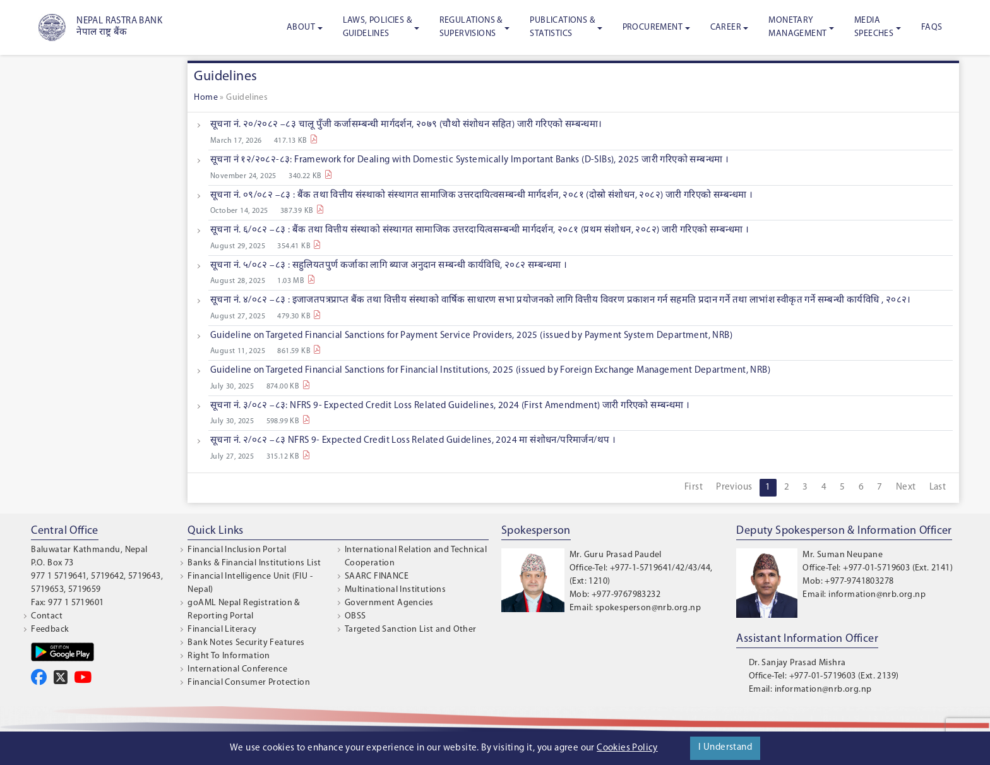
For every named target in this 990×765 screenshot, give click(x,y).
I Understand (725, 747)
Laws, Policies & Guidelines (377, 27)
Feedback (50, 629)
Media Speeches (873, 27)
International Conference (237, 669)
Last (937, 487)
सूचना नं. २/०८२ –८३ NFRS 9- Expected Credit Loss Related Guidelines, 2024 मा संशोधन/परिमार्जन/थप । (413, 440)
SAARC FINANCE (377, 576)
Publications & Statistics (562, 27)
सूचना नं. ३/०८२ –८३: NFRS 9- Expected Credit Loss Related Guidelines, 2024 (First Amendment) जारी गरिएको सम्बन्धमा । (449, 406)
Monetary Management (797, 27)
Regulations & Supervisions (471, 27)
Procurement (653, 27)
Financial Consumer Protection (249, 682)
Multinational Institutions (395, 589)
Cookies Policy (627, 748)
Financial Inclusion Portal (237, 550)
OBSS (355, 616)
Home (206, 97)
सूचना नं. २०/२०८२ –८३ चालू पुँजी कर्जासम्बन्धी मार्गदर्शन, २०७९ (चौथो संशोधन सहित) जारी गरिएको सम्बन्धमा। (406, 125)
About (301, 27)
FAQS (932, 27)
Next (906, 487)
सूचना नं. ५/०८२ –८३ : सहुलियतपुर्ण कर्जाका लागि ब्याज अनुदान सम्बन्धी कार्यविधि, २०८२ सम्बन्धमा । (388, 265)
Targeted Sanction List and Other (411, 629)
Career (725, 27)
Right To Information (229, 656)
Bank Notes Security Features (246, 643)
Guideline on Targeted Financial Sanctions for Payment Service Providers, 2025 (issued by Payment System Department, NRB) (471, 335)
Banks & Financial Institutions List (254, 563)
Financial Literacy (222, 629)
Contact (47, 616)
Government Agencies (389, 603)
